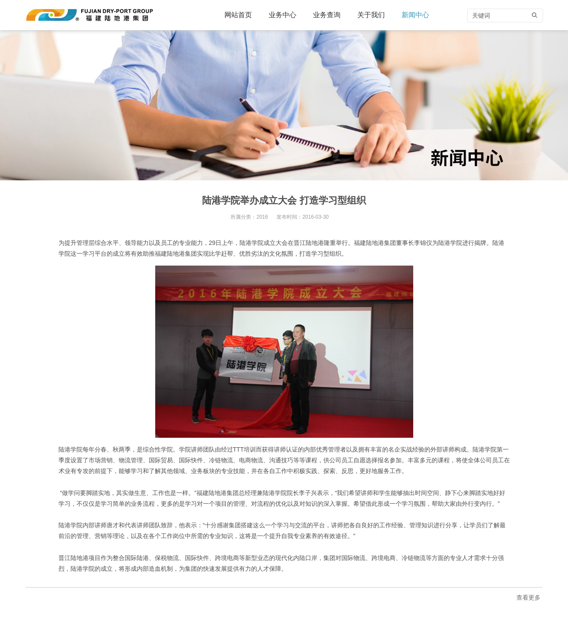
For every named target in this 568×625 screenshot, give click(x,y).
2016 (262, 217)
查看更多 (528, 597)
